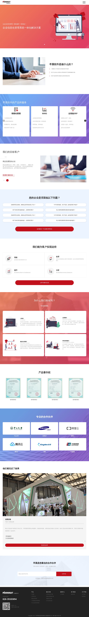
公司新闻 (62, 594)
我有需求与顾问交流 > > (9, 175)
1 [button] (44, 44)
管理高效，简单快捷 (38, 124)
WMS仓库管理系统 (35, 602)
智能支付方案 (49, 598)
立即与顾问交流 (44, 282)
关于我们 (84, 594)
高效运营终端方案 (50, 596)
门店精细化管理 (8, 118)
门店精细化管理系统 (35, 600)
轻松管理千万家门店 (9, 127)
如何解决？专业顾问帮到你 (44, 229)
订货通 (32, 594)
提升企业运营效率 (65, 127)
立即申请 (64, 573)
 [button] (3, 180)
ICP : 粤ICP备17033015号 (56, 615)
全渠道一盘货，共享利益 (67, 124)
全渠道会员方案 (49, 594)
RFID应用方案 (49, 600)
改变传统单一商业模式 (66, 121)
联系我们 (84, 596)
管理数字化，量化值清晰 (10, 124)
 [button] (85, 120)
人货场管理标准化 (8, 121)
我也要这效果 (44, 545)
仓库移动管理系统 (37, 118)
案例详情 (73, 594)
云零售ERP (33, 596)
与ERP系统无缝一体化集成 (39, 121)
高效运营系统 (34, 598)
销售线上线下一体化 (66, 118)
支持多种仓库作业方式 (38, 127)
